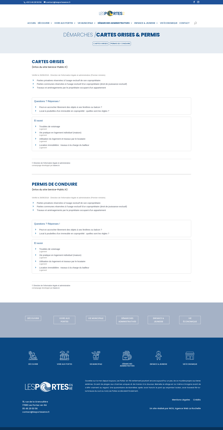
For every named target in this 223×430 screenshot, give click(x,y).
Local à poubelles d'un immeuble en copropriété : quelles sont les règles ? (74, 111)
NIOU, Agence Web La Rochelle (185, 408)
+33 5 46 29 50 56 (34, 2)
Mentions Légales (181, 400)
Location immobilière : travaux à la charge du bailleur (64, 145)
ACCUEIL (31, 23)
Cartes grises (100, 43)
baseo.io (56, 165)
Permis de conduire (120, 43)
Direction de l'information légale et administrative (52, 163)
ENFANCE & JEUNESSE (144, 23)
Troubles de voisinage (49, 126)
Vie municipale (95, 318)
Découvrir (33, 318)
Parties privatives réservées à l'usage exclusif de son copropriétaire (68, 80)
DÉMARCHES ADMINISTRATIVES (114, 23)
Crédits (197, 400)
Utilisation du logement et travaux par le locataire (62, 139)
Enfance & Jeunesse (158, 320)
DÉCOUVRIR (43, 23)
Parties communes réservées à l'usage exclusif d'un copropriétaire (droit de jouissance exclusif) (82, 84)
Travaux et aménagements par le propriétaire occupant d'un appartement (71, 87)
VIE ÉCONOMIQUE (168, 23)
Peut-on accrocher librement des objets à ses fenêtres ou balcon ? (70, 107)
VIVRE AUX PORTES (63, 23)
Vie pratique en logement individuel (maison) (60, 132)
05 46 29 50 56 (30, 408)
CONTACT (184, 23)
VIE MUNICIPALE (85, 23)
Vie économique (190, 320)
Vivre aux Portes (64, 320)
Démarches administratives (127, 320)
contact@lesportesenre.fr (36, 412)
